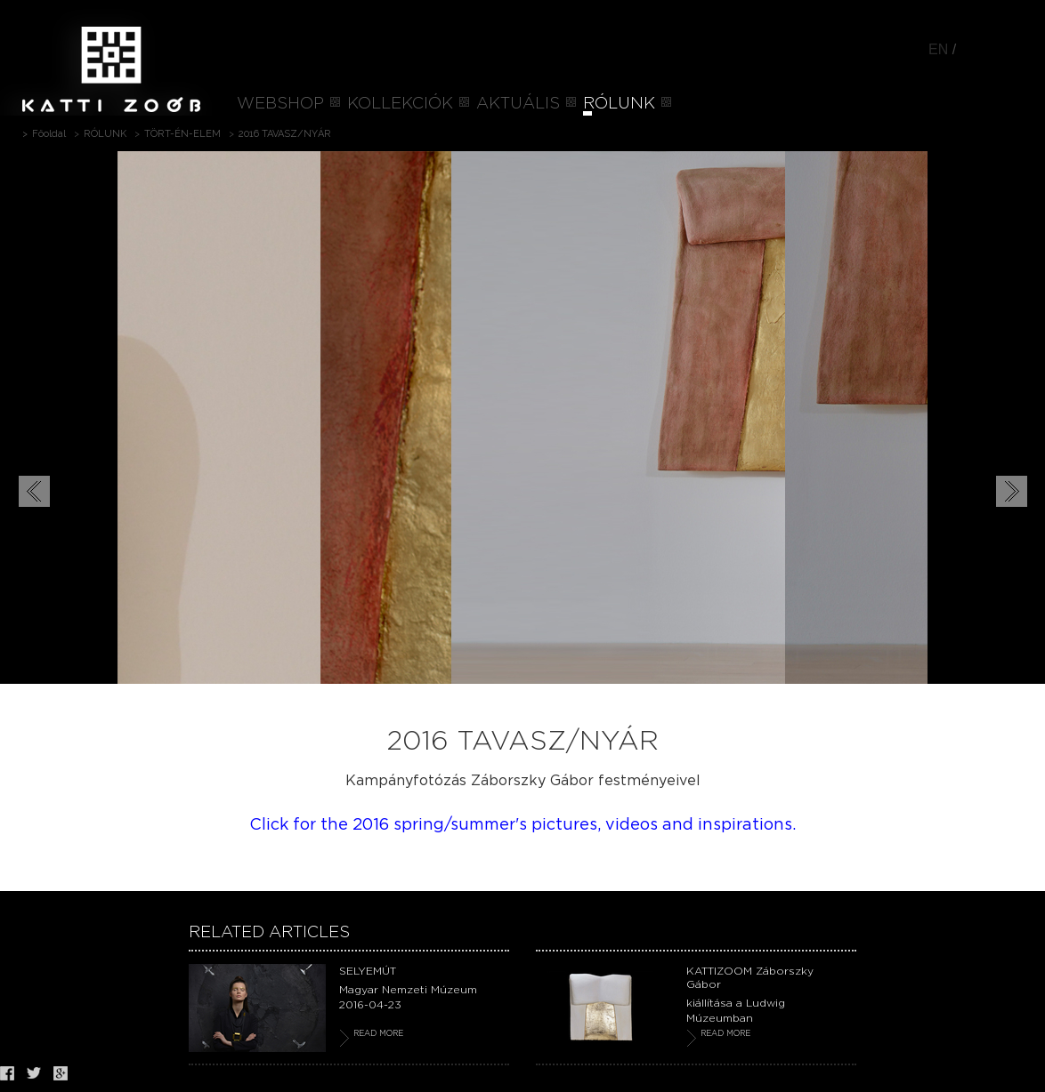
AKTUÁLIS (518, 104)
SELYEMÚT (367, 971)
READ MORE (378, 1034)
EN (938, 49)
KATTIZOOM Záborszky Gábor (750, 978)
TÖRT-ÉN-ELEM (182, 134)
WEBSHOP (280, 104)
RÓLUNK (619, 104)
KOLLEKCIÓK (400, 104)
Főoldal (49, 134)
